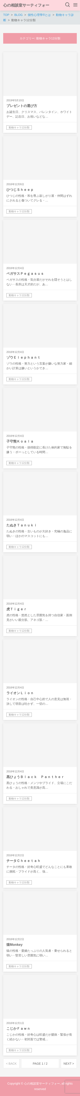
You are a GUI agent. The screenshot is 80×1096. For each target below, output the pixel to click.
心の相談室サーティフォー (26, 5)
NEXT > (69, 1063)
